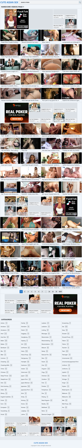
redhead (46, 407)
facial (4, 414)
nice (44, 358)
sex (65, 326)
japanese (25, 386)
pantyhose (46, 390)
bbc (3, 351)
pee (44, 393)
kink (24, 393)
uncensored (67, 358)
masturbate (47, 337)
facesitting (5, 411)
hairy (24, 351)
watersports (67, 390)
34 (52, 291)
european (5, 407)
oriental (46, 376)
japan (24, 376)
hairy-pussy (26, 354)
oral (44, 365)
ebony (4, 393)
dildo (4, 390)
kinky (24, 397)
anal (4, 333)
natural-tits (47, 354)
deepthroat (6, 379)
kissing (25, 400)
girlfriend (25, 347)
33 (49, 291)
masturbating (47, 340)
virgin (65, 383)
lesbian (45, 323)
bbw (3, 354)
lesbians (46, 326)
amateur (5, 326)
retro (44, 411)
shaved (66, 333)
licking (45, 330)
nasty (45, 351)
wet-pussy (66, 404)
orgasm (46, 369)
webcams (66, 397)
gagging (25, 333)
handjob (25, 362)
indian (24, 369)
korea (24, 404)
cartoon (4, 358)
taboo (65, 340)
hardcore (25, 365)
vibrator (66, 376)
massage (46, 333)
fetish (24, 330)
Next (60, 291)
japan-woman (27, 383)
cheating (5, 362)
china (4, 369)
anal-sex (5, 337)
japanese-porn (27, 390)
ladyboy (25, 411)
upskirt (65, 372)
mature (45, 347)
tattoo (65, 344)
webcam (66, 393)
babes (4, 344)
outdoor (46, 379)
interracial (25, 372)
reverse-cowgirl (48, 414)
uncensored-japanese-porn (70, 362)
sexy (65, 330)
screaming (66, 323)
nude (45, 362)
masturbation (47, 344)
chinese (4, 372)
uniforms (66, 369)
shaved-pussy (67, 337)
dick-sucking (6, 386)
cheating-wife (6, 365)
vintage (65, 379)
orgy (45, 372)
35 (56, 291)
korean (25, 407)
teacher (65, 347)
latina (24, 414)
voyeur (65, 386)
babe (4, 340)
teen (65, 351)
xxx (64, 407)
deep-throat (6, 376)
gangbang (26, 337)
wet (65, 400)
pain (44, 383)
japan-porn (26, 379)
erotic (4, 400)
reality (45, 404)
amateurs (5, 330)
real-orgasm (47, 400)
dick (3, 383)
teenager (66, 354)
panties (45, 386)
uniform (66, 365)
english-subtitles (7, 397)
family (24, 323)
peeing (45, 397)
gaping (24, 340)
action (4, 323)
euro (4, 404)
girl (24, 344)
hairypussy (26, 358)
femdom (25, 326)
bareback (5, 347)
